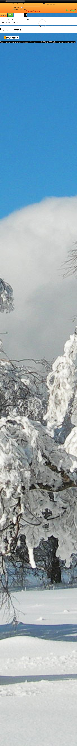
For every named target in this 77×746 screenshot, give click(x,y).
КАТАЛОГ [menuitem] (3, 15)
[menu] (4, 15)
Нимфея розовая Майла (24, 19)
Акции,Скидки (33, 11)
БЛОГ (10, 15)
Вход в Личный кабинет (19, 4)
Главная (4, 19)
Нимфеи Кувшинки (12, 19)
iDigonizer (34, 42)
